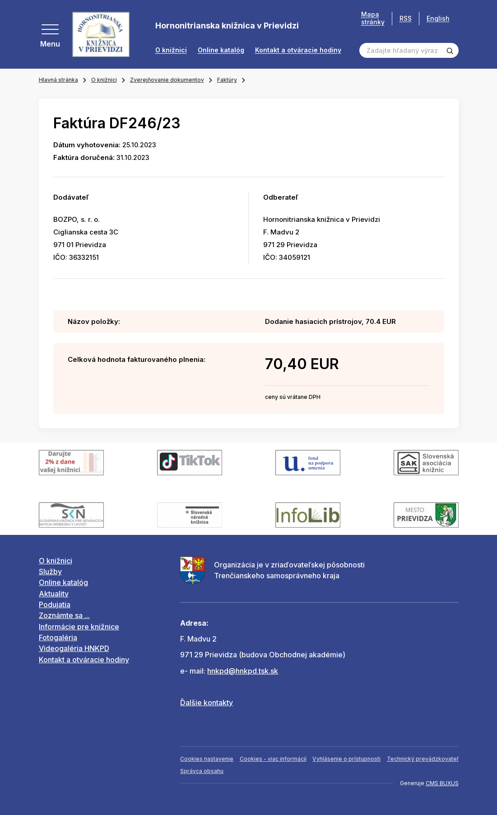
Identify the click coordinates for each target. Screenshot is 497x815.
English (438, 18)
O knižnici (171, 50)
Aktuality (54, 593)
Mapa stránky (373, 18)
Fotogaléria (58, 637)
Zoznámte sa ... (64, 615)
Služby (50, 571)
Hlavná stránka (58, 79)
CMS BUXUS (442, 783)
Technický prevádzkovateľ (423, 758)
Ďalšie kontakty (206, 702)
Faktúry (227, 79)
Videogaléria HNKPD (74, 648)
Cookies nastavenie (206, 758)
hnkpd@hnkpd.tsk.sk (242, 670)
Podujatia (54, 604)
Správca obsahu (201, 771)
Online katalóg (221, 50)
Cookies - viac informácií (273, 758)
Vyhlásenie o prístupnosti (346, 758)
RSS (405, 18)
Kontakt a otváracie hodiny (298, 50)
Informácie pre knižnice (79, 626)
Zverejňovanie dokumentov (167, 79)
